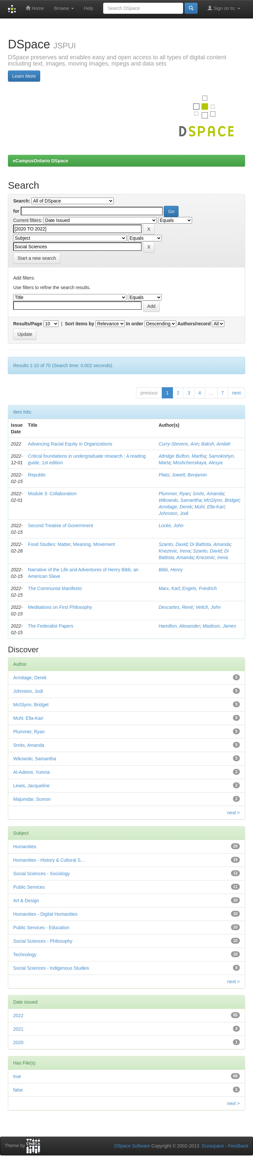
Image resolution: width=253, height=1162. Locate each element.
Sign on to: (224, 8)
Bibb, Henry (170, 569)
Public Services (29, 887)
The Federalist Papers (50, 626)
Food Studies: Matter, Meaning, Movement (71, 544)
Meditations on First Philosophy (60, 607)
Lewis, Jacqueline (31, 785)
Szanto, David (172, 544)
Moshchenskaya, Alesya (197, 462)
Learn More (24, 76)
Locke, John (170, 525)
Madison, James (219, 626)
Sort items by (79, 323)
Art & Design (26, 900)
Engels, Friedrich (199, 588)
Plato (163, 474)
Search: (21, 200)
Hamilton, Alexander (179, 626)
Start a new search (36, 258)
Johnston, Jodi (173, 513)
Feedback (238, 1145)
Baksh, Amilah (216, 443)
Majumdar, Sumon (32, 799)
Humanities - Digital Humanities (45, 914)
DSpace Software (132, 1145)
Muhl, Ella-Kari (209, 506)
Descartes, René (175, 607)
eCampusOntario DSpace (40, 160)
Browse (64, 8)
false (18, 1090)
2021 (18, 1029)
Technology (25, 954)
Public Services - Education (41, 927)
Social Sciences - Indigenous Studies (51, 968)
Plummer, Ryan (174, 493)
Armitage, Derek (175, 506)
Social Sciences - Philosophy (42, 941)
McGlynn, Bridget (221, 500)
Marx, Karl (169, 588)
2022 (18, 1015)
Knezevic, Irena (174, 551)
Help (88, 8)
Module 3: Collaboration (52, 493)
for (16, 211)
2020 (18, 1042)
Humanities (24, 846)
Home (35, 8)
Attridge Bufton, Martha (182, 456)
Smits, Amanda (208, 493)
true (17, 1076)
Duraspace (213, 1145)
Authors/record (194, 323)
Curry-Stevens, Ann (178, 443)
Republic (37, 474)
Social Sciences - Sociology (41, 873)
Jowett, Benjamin (189, 474)
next (236, 392)
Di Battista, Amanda (210, 544)
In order (134, 323)
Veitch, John (208, 607)
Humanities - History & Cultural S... (48, 860)
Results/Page (27, 323)
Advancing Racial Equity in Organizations (70, 443)
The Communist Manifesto (55, 588)
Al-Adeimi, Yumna (31, 772)
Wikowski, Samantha (179, 500)
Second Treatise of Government (60, 525)
